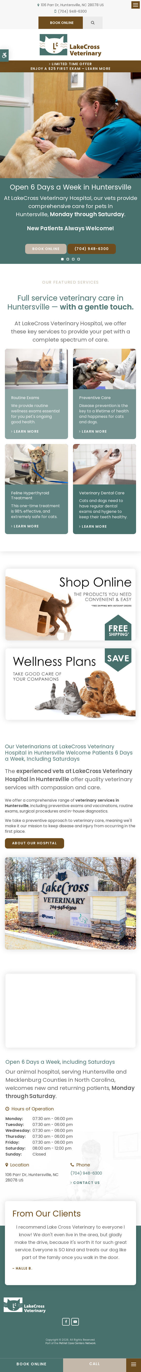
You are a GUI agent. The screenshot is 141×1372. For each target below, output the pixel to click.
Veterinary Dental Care (101, 493)
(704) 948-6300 (72, 11)
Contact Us (86, 1182)
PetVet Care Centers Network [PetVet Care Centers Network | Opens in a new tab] (77, 1343)
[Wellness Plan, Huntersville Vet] (70, 718)
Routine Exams (25, 398)
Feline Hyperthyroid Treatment (30, 495)
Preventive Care (95, 398)
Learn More (26, 431)
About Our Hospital (34, 843)
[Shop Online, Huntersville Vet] (70, 639)
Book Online (45, 248)
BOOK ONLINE (61, 22)
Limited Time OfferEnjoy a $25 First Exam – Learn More (71, 66)
